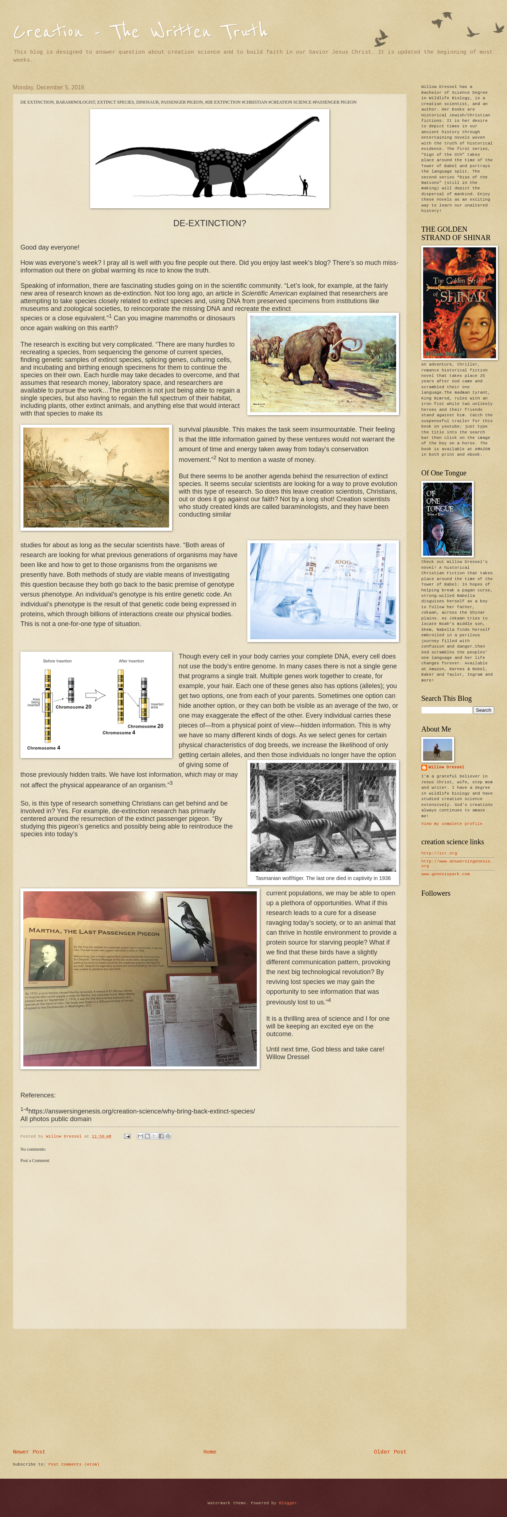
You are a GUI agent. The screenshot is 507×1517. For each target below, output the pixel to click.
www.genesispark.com (445, 874)
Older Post (390, 1452)
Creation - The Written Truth (140, 32)
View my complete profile (452, 824)
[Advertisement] (210, 1389)
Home (209, 1452)
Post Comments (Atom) (74, 1464)
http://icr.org (439, 853)
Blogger (288, 1503)
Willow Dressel (446, 767)
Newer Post (29, 1452)
